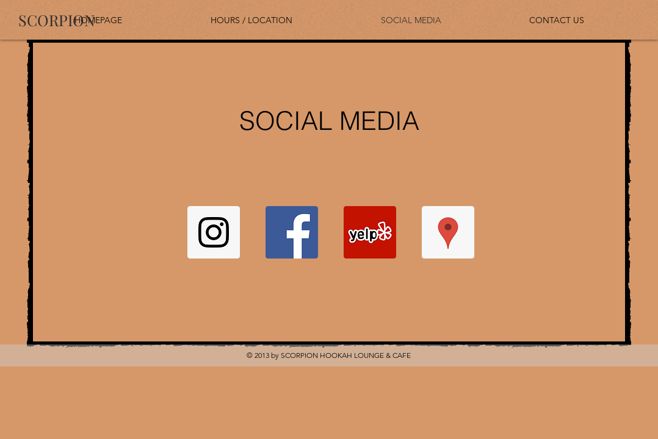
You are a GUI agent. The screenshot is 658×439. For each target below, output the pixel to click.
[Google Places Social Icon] (448, 232)
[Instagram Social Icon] (213, 232)
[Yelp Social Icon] (370, 232)
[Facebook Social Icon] (292, 232)
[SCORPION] (57, 20)
